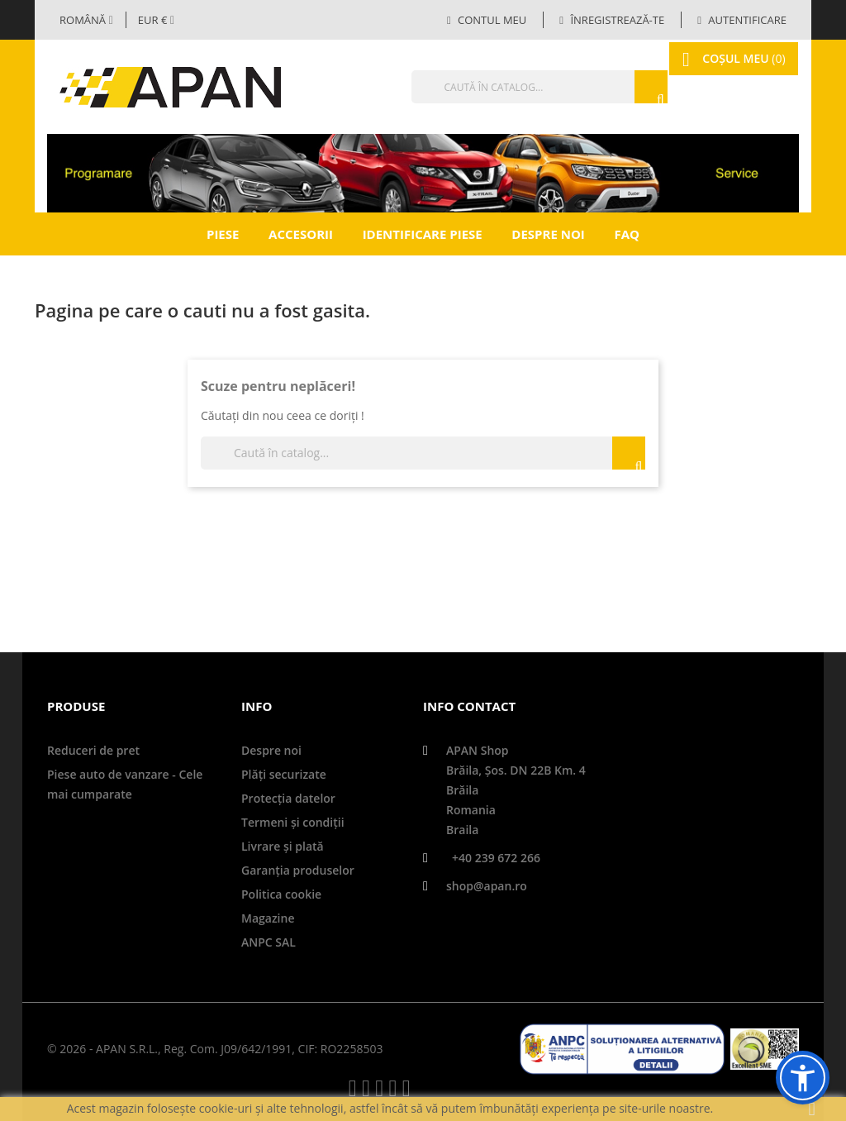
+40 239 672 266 (496, 858)
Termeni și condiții (293, 822)
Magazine (267, 918)
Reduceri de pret (93, 750)
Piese (223, 234)
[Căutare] (506, 86)
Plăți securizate (283, 774)
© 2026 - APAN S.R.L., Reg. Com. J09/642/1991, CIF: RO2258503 (215, 1049)
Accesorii (301, 234)
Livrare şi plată (282, 846)
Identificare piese (422, 234)
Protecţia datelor (288, 798)
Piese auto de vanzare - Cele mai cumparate (124, 784)
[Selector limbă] (86, 20)
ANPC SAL (268, 942)
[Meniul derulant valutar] (156, 20)
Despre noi (547, 234)
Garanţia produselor (297, 870)
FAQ (626, 234)
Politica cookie (281, 894)
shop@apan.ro (486, 886)
